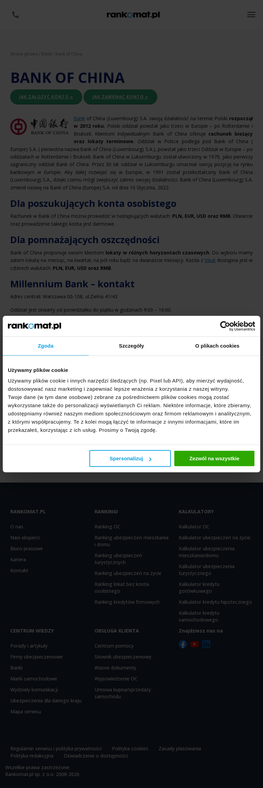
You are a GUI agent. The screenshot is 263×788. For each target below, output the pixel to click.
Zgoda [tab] (46, 346)
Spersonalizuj (130, 458)
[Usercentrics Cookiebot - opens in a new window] (225, 326)
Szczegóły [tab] (131, 346)
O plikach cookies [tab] (217, 346)
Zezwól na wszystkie (214, 458)
